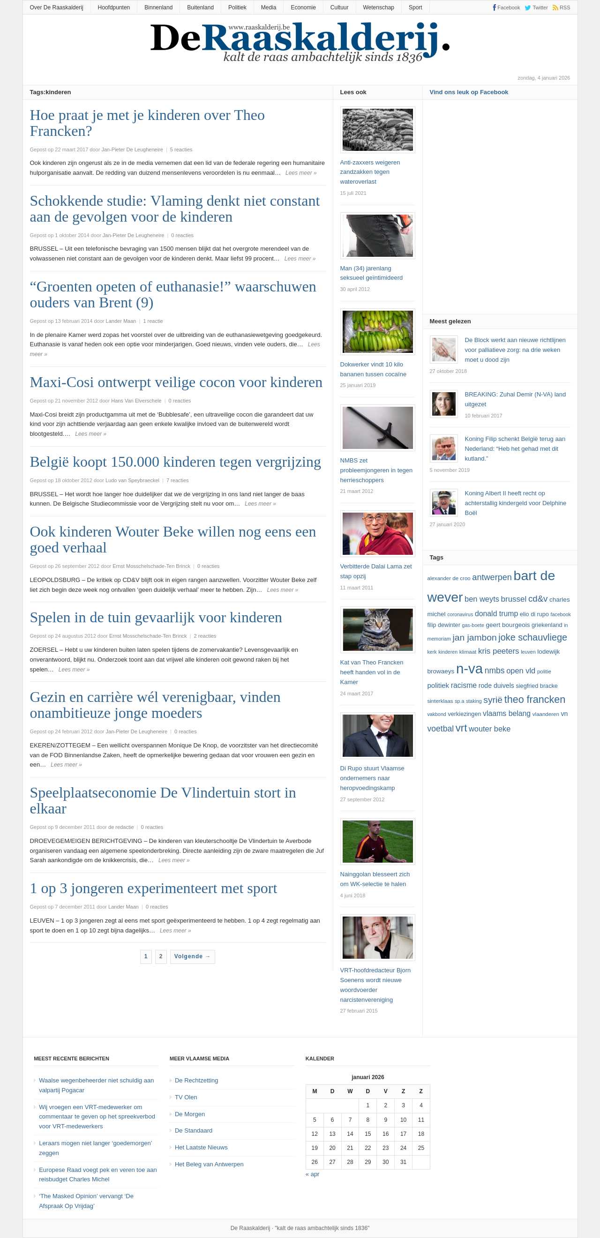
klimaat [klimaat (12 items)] (467, 652)
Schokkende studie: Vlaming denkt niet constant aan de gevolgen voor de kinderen (175, 208)
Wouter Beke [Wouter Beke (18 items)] (489, 728)
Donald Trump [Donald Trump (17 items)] (496, 614)
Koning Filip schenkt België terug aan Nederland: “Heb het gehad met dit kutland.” (515, 448)
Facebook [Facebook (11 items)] (560, 614)
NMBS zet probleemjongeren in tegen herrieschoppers (376, 470)
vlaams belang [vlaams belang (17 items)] (507, 713)
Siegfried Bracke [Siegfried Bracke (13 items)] (536, 686)
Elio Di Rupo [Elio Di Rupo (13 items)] (534, 614)
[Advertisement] (500, 210)
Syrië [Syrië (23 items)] (492, 700)
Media (269, 7)
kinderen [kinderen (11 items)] (448, 652)
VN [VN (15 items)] (564, 713)
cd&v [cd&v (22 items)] (538, 599)
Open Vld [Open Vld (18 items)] (520, 670)
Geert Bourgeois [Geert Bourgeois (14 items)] (508, 624)
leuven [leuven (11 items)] (528, 652)
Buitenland (200, 7)
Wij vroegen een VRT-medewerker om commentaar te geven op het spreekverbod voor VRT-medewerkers (97, 1117)
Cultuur (339, 7)
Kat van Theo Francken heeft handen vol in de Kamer (372, 672)
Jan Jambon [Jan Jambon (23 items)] (474, 637)
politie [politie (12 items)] (544, 671)
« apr (313, 1174)
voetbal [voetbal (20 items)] (441, 728)
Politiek (237, 7)
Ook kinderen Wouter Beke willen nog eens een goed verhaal (173, 539)
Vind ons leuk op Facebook (469, 92)
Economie (303, 7)
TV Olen (186, 1097)
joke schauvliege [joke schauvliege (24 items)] (532, 637)
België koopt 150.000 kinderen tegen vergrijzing (175, 461)
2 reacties (205, 636)
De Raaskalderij (250, 1228)
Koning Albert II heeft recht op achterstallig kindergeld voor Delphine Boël (516, 503)
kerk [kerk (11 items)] (432, 652)
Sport (415, 7)
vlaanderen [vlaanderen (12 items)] (545, 714)
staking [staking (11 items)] (474, 701)
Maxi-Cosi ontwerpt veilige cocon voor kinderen (176, 381)
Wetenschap (379, 7)
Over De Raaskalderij (56, 7)
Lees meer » (301, 173)
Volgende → (192, 956)
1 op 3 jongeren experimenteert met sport (154, 888)
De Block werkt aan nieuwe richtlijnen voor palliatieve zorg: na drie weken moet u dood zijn (515, 349)
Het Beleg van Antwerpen (209, 1164)
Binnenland (158, 7)
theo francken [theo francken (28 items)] (535, 699)
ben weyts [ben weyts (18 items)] (482, 599)
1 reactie (153, 321)
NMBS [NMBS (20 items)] (495, 670)
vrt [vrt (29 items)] (461, 728)
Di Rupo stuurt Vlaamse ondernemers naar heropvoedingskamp (372, 778)
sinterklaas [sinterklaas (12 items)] (440, 701)
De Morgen (190, 1114)
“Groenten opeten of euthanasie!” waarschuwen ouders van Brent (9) (173, 294)
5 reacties (181, 149)
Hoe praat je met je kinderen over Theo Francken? (147, 122)
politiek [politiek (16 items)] (439, 685)
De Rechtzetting (196, 1080)
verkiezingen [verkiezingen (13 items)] (464, 714)
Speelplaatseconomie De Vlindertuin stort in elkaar (163, 800)
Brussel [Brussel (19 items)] (514, 599)
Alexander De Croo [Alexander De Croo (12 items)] (449, 578)
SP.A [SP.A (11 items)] (459, 701)
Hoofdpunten (114, 7)
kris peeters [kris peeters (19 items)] (498, 651)
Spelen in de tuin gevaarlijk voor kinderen (156, 617)
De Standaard (193, 1130)
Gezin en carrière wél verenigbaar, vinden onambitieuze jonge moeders (155, 704)
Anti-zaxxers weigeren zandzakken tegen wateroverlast (370, 172)
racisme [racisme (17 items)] (464, 685)
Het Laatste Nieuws (201, 1147)
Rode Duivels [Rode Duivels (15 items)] (496, 685)
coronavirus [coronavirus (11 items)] (460, 614)
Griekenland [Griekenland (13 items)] (547, 625)
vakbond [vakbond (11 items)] (437, 714)
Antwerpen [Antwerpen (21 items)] (492, 577)
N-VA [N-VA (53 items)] (469, 668)
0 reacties (182, 235)
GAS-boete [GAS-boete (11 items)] (473, 625)
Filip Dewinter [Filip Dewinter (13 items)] (444, 625)
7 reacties (177, 480)
